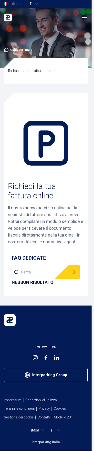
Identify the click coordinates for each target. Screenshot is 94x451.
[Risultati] (32, 282)
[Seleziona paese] (13, 4)
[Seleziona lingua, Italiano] (33, 4)
